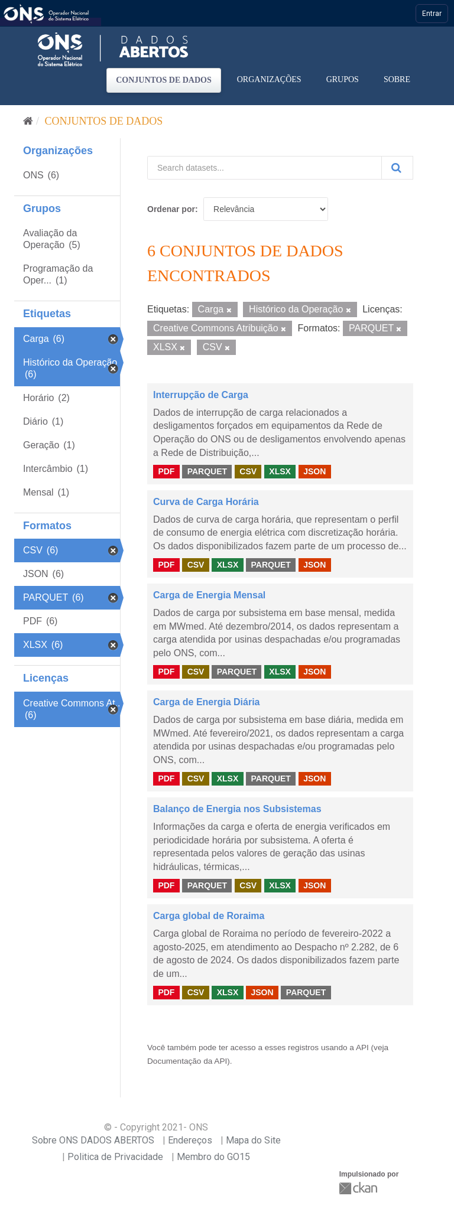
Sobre (397, 79)
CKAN (359, 1188)
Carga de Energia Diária (206, 702)
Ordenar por (171, 209)
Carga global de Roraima (209, 916)
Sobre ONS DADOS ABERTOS (93, 1140)
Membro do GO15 (213, 1156)
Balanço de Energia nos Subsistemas (237, 809)
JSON (314, 471)
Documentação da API (187, 1061)
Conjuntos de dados (164, 80)
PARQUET (207, 471)
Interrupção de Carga (200, 395)
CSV (248, 471)
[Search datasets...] (264, 168)
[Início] (28, 121)
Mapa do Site (253, 1140)
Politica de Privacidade (115, 1156)
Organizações (269, 79)
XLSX (280, 471)
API (362, 1047)
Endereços (190, 1140)
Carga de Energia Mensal (209, 595)
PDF (166, 471)
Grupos (342, 79)
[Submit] (397, 168)
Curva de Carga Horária (206, 502)
